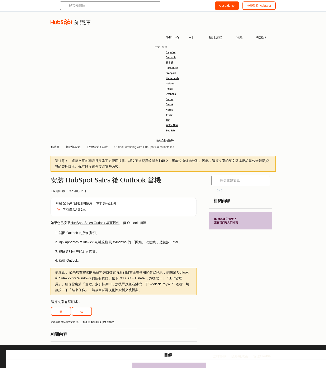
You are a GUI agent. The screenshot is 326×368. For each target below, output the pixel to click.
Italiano (170, 83)
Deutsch (171, 57)
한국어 (169, 114)
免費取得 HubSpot (259, 5)
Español (171, 52)
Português (172, 67)
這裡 (95, 166)
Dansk (169, 104)
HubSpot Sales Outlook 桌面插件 (95, 223)
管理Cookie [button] (262, 356)
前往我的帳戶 (165, 140)
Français (171, 73)
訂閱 (82, 203)
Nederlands (172, 78)
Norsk (169, 109)
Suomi (170, 99)
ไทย (168, 120)
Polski (169, 88)
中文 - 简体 (172, 125)
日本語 (169, 62)
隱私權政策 (239, 356)
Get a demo (227, 5)
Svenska (171, 94)
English (170, 130)
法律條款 (219, 356)
